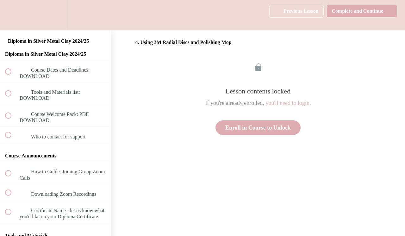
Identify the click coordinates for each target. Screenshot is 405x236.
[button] (11, 15)
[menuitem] (55, 15)
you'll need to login (287, 103)
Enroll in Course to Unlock (258, 127)
